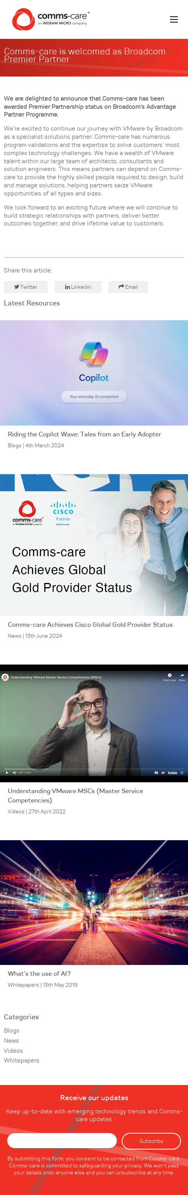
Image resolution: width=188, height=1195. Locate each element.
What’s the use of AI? (39, 974)
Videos (13, 1051)
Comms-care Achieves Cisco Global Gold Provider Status (90, 625)
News (11, 1041)
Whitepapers (21, 1061)
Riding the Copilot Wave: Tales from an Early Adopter (84, 434)
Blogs (12, 1031)
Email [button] (128, 287)
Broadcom (126, 107)
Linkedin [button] (78, 287)
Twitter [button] (25, 287)
